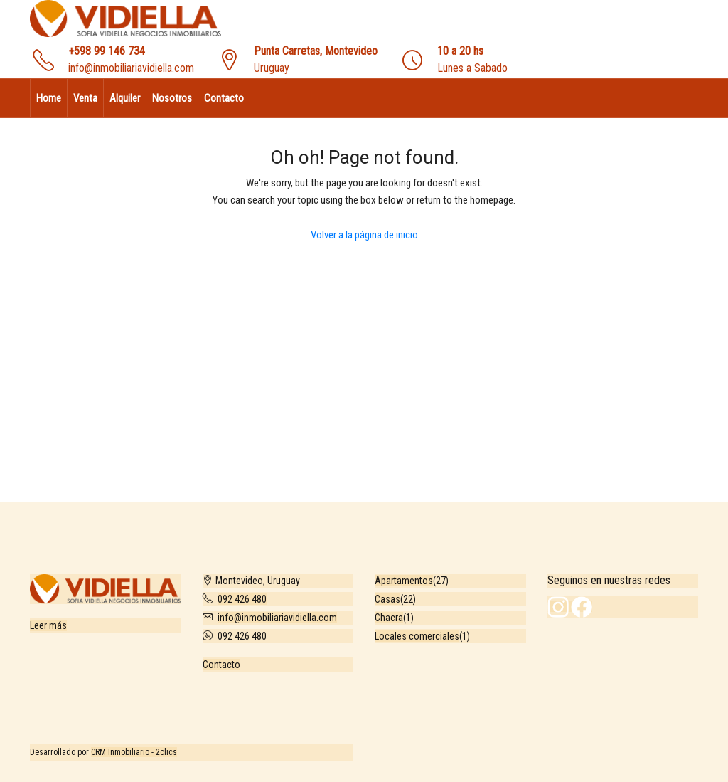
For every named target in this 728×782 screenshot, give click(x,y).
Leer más (48, 625)
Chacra (389, 617)
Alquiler (124, 98)
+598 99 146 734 (106, 51)
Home (48, 98)
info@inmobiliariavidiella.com (131, 68)
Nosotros (172, 98)
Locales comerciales (417, 636)
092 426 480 (242, 599)
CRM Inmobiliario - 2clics (134, 752)
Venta (85, 98)
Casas (387, 599)
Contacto (224, 98)
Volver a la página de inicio (364, 234)
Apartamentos (404, 580)
